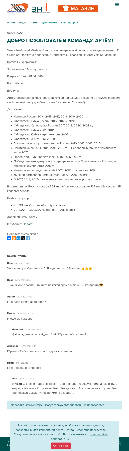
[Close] (61, 446)
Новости (28, 224)
